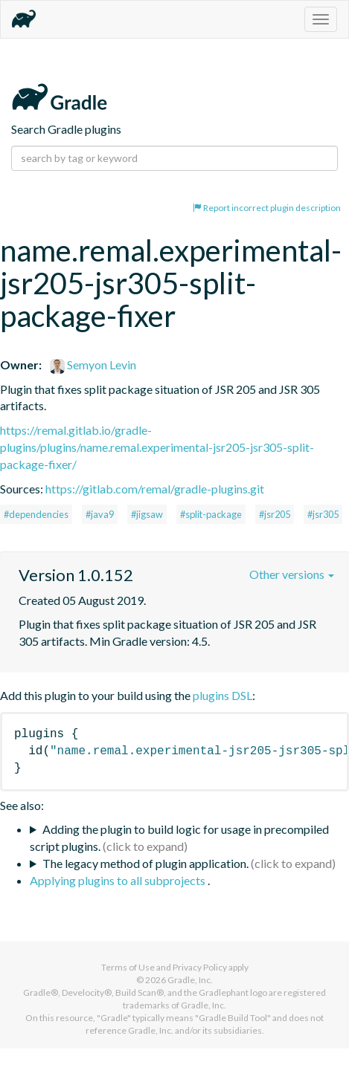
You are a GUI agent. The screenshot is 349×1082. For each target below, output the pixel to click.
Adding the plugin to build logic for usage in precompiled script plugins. (179, 837)
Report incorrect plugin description (267, 207)
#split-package (211, 514)
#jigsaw (147, 514)
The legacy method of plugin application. (145, 863)
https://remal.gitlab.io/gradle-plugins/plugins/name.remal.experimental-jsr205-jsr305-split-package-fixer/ (157, 447)
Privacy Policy (200, 967)
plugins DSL (222, 695)
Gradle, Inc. (190, 979)
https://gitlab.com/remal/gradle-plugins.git (154, 489)
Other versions (291, 574)
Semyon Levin (93, 364)
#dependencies (36, 514)
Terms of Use (128, 967)
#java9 (100, 514)
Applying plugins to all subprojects (119, 880)
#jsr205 (274, 514)
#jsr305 (323, 514)
